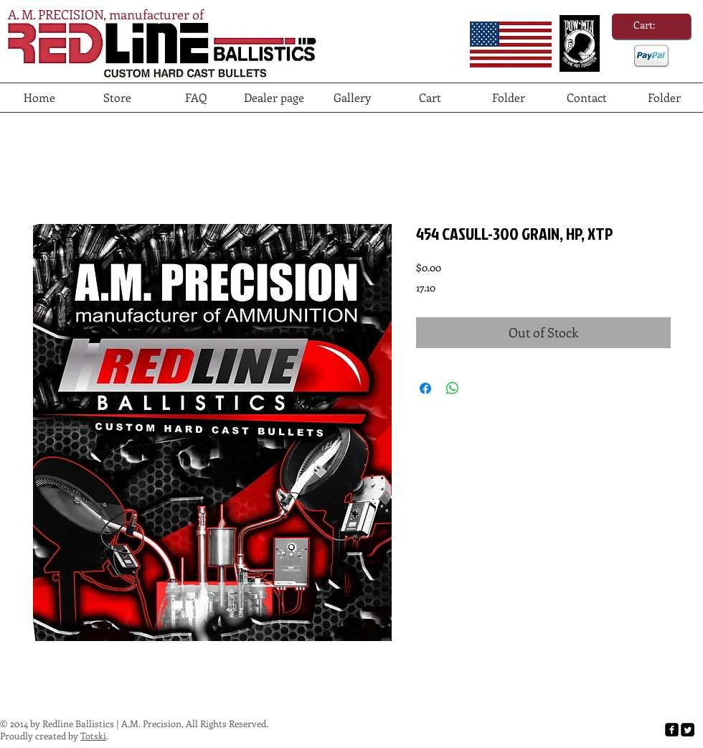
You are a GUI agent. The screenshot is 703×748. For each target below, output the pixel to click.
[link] (651, 25)
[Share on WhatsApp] (452, 388)
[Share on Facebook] (425, 388)
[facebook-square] (672, 730)
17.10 (425, 287)
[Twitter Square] (687, 730)
